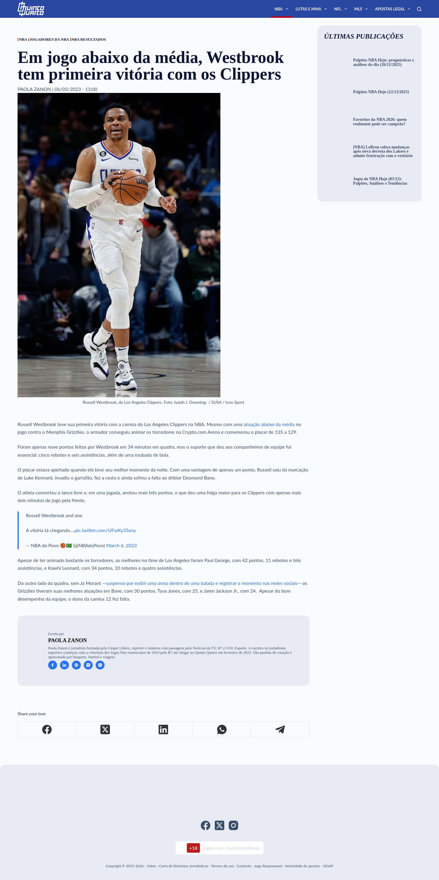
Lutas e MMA (312, 8)
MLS (362, 8)
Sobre (151, 866)
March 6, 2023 (121, 545)
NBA (282, 8)
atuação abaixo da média (269, 424)
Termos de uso (222, 866)
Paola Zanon (67, 640)
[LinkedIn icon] (64, 665)
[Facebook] (47, 729)
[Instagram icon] (100, 665)
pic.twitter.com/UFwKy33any (105, 530)
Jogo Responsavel (268, 866)
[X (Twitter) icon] (88, 665)
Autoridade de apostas (302, 866)
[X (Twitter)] (105, 729)
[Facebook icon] (52, 665)
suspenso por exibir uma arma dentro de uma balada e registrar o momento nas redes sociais (201, 583)
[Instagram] (233, 825)
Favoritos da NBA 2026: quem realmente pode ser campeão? (380, 122)
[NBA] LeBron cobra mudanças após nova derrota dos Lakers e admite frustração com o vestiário (383, 151)
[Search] (419, 9)
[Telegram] (280, 729)
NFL (341, 8)
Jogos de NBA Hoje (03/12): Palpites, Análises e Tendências (380, 181)
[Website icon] (76, 665)
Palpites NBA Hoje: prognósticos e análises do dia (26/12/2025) (383, 62)
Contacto (244, 866)
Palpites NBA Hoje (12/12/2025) (381, 92)
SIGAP (328, 866)
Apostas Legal (394, 8)
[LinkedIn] (164, 729)
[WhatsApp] (222, 729)
